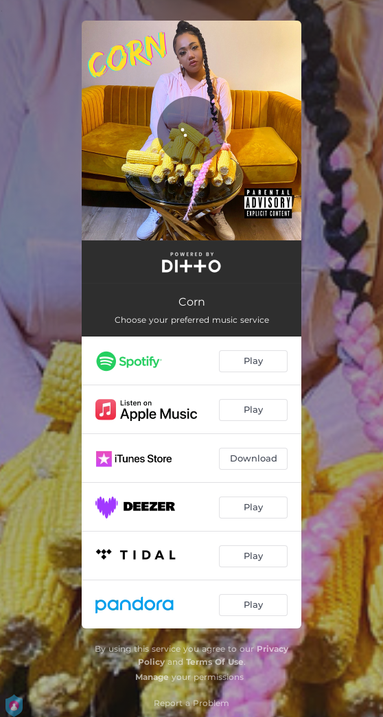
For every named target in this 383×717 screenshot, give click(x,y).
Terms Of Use (215, 662)
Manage (152, 677)
